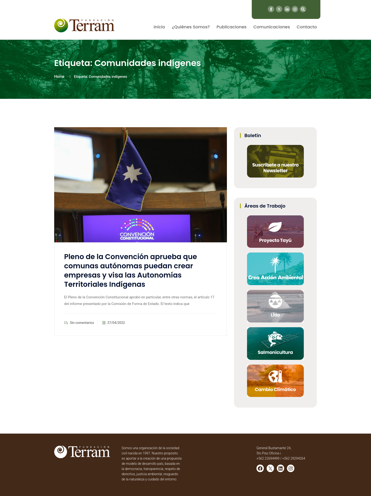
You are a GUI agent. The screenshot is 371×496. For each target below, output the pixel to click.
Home (59, 76)
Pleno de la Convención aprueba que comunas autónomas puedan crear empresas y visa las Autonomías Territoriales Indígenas (130, 270)
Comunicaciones (271, 27)
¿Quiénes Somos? (191, 27)
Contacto (307, 27)
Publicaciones (231, 27)
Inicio (159, 27)
